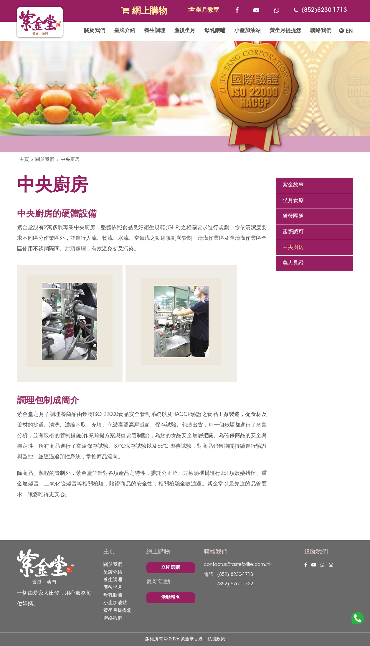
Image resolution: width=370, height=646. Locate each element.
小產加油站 (247, 31)
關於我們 (94, 31)
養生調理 (154, 31)
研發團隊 (293, 216)
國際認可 (293, 232)
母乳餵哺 (214, 31)
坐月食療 (293, 201)
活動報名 (170, 597)
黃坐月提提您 (285, 31)
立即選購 (170, 567)
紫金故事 (293, 185)
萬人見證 (293, 263)
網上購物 (144, 11)
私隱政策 (216, 639)
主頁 (24, 159)
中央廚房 (70, 159)
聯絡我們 (320, 31)
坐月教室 (203, 10)
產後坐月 (184, 31)
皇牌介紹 (124, 31)
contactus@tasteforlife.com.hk (238, 564)
